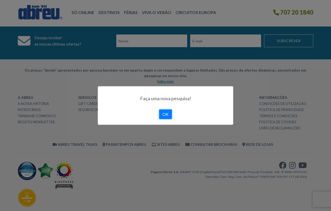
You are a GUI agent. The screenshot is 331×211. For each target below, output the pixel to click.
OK (165, 114)
